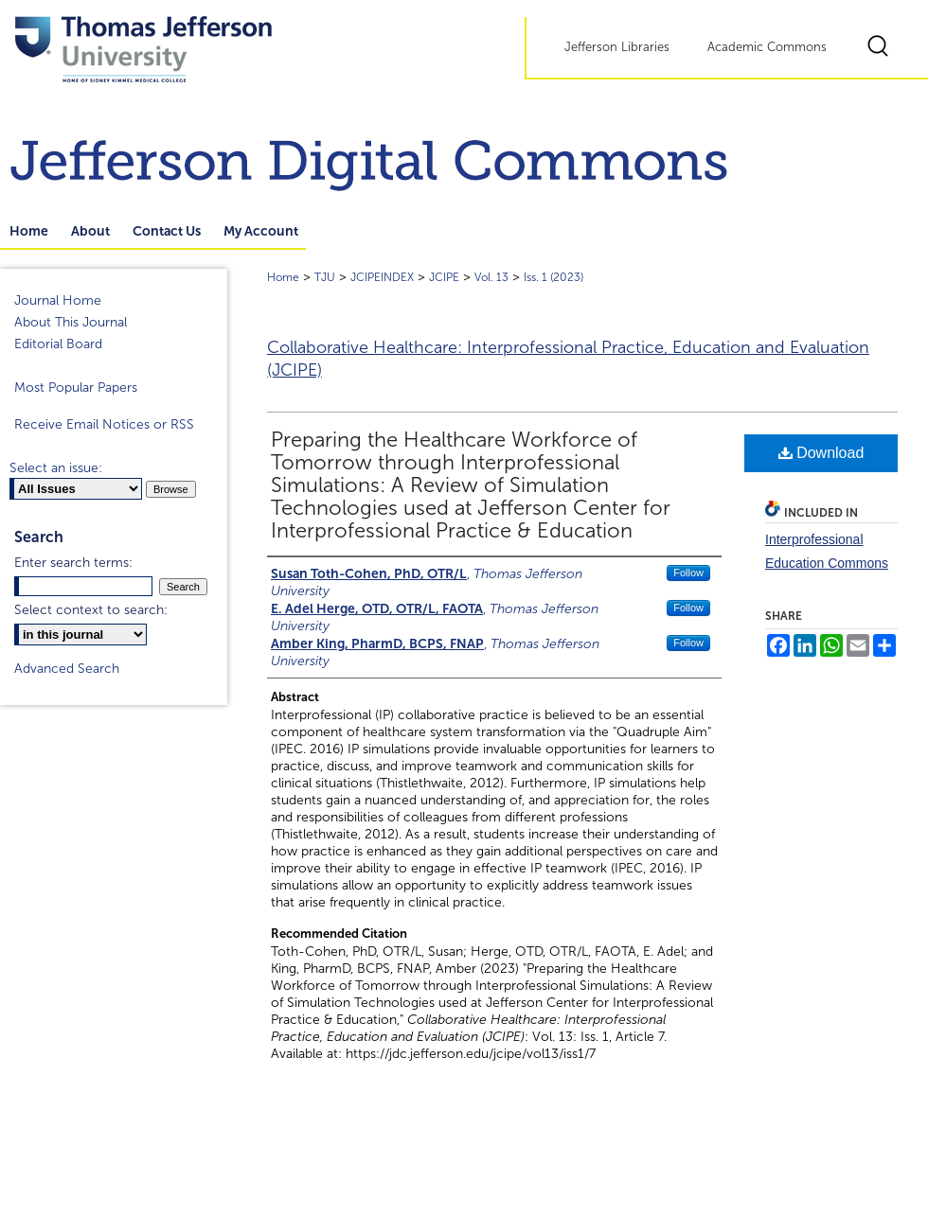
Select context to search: (91, 610)
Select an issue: (55, 468)
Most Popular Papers (75, 387)
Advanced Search (66, 668)
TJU (324, 277)
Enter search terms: (73, 562)
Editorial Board (58, 344)
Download (821, 453)
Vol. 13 (491, 277)
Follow (688, 572)
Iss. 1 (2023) (553, 277)
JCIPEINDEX (382, 277)
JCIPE (444, 277)
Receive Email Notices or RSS (104, 424)
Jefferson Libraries (616, 47)
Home (283, 277)
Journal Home (57, 300)
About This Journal (70, 322)
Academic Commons (767, 47)
